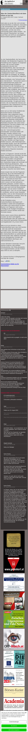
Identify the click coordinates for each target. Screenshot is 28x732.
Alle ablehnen (14, 726)
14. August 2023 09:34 (6, 314)
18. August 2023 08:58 (9, 455)
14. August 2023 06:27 (9, 397)
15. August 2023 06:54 (9, 407)
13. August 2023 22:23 (6, 347)
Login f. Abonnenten (9, 3)
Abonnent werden (23, 3)
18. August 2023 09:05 (9, 487)
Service (19, 6)
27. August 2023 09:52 (9, 334)
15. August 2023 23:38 (9, 444)
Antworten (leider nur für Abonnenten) (10, 330)
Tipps (13, 6)
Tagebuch (3, 6)
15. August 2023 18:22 (9, 425)
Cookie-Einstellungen (14, 722)
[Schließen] (25, 713)
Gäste (9, 6)
